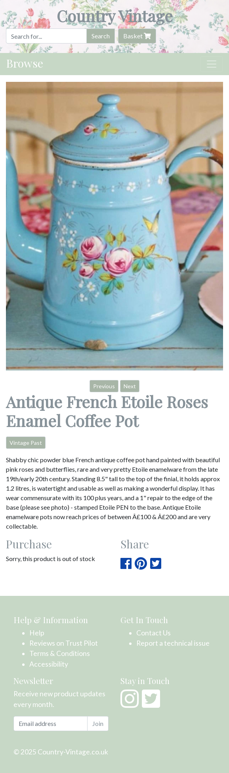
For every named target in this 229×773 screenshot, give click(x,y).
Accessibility (48, 664)
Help (36, 633)
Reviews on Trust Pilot (63, 643)
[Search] (46, 35)
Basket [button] (137, 36)
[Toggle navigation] (211, 64)
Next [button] (130, 386)
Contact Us (153, 633)
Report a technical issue (173, 643)
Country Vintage (115, 15)
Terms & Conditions (59, 653)
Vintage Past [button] (26, 442)
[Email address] (50, 723)
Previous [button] (104, 386)
